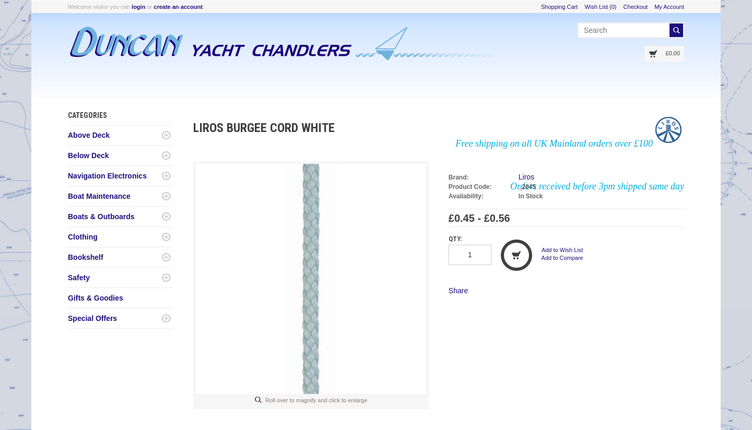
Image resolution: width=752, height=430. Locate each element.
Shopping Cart (559, 7)
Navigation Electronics (107, 176)
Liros (526, 177)
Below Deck (88, 155)
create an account (178, 7)
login (138, 7)
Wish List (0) (600, 7)
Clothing (83, 237)
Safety (79, 277)
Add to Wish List (562, 250)
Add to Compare (562, 258)
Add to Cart (516, 255)
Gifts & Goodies (95, 298)
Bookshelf (85, 257)
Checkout (636, 7)
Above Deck (89, 135)
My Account (669, 7)
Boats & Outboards (101, 216)
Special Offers (92, 318)
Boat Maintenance (99, 196)
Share (458, 290)
